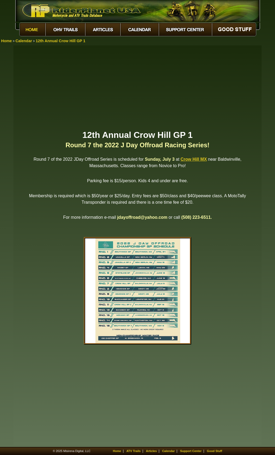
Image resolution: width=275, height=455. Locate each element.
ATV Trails (133, 451)
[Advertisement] (137, 87)
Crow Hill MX (193, 159)
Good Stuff (214, 451)
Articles (151, 451)
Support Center (191, 451)
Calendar (24, 41)
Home (6, 41)
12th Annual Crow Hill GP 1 (60, 41)
